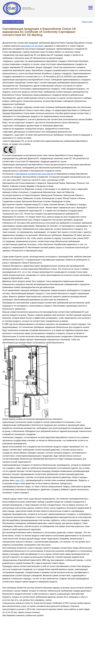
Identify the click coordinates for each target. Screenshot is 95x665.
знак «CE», (20, 480)
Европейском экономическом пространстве (34, 174)
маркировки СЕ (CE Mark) (32, 46)
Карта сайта (88, 22)
